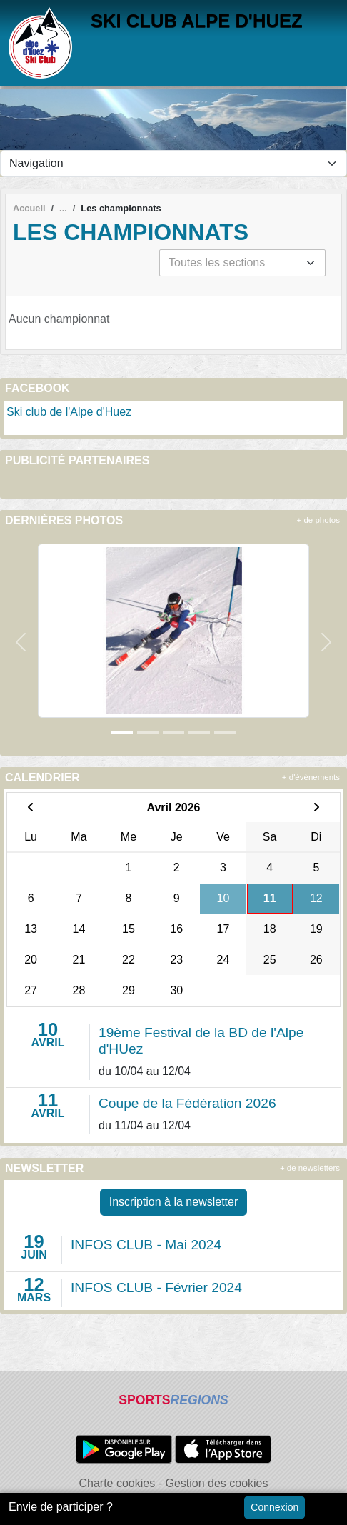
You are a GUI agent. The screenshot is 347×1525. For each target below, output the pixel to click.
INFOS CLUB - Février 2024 (156, 1287)
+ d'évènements (311, 777)
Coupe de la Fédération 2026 (187, 1103)
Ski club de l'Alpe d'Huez (68, 412)
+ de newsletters (310, 1168)
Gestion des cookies (216, 1483)
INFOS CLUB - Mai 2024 (146, 1244)
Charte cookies (117, 1483)
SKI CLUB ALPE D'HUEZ (197, 21)
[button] (21, 642)
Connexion (274, 1507)
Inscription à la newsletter (173, 1202)
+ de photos (318, 520)
